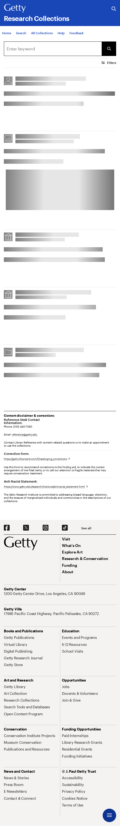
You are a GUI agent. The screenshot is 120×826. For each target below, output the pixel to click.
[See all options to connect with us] (86, 528)
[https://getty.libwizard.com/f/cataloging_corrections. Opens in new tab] (37, 458)
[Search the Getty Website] (114, 9)
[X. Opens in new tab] (26, 528)
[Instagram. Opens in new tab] (45, 528)
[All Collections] (42, 33)
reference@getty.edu (24, 434)
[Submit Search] (109, 48)
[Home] (6, 33)
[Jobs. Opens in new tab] (65, 686)
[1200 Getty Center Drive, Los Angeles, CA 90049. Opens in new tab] (45, 593)
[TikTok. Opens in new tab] (65, 528)
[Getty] (15, 8)
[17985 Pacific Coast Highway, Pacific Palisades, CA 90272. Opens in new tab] (52, 613)
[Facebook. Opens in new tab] (7, 528)
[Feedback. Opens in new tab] (76, 33)
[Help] (61, 33)
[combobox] (53, 48)
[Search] (21, 33)
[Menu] (109, 815)
